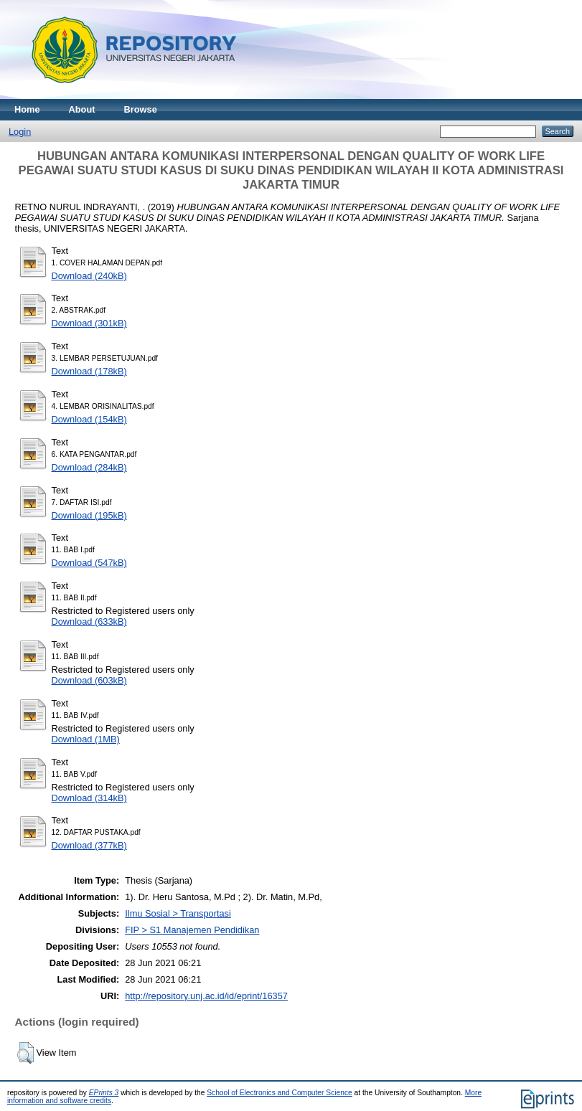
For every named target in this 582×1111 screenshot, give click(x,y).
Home (27, 109)
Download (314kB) (89, 798)
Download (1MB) (86, 739)
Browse (140, 109)
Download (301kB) (89, 323)
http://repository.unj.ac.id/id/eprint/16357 (206, 996)
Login (20, 131)
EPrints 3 (104, 1093)
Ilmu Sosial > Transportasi (178, 913)
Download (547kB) (89, 562)
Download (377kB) (89, 845)
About (82, 109)
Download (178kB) (89, 371)
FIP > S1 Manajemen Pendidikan (192, 930)
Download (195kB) (89, 515)
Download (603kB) (89, 680)
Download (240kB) (89, 275)
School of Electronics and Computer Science (279, 1093)
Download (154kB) (89, 419)
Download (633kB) (89, 621)
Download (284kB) (89, 467)
